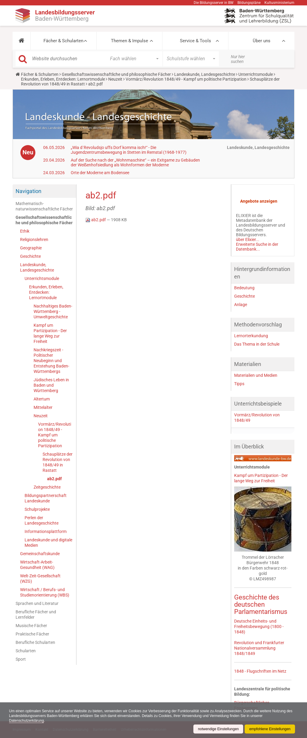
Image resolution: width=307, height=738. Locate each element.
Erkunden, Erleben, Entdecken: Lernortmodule (63, 79)
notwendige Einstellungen (218, 729)
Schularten (26, 650)
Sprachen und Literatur (37, 603)
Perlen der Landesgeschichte (41, 520)
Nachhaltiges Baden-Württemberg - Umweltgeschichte (53, 311)
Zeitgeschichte (47, 487)
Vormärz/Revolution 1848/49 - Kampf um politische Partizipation (186, 79)
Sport (21, 659)
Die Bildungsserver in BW (214, 3)
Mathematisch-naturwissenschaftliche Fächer (44, 206)
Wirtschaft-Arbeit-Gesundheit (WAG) (37, 565)
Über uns (261, 40)
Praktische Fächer (32, 634)
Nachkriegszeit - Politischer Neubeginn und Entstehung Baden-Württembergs (51, 360)
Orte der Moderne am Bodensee (100, 172)
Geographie (31, 248)
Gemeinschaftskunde (40, 553)
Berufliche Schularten (35, 642)
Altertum (42, 399)
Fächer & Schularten (63, 40)
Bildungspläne (249, 3)
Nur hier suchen (238, 59)
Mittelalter (43, 407)
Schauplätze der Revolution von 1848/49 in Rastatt (58, 462)
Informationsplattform (46, 531)
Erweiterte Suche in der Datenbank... (257, 246)
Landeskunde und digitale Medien (48, 542)
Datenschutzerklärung (26, 721)
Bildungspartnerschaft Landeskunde (46, 498)
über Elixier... (247, 239)
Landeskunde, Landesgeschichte (204, 74)
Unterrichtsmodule (255, 74)
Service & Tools (195, 40)
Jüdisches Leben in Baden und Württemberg (51, 385)
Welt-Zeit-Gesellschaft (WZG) (40, 578)
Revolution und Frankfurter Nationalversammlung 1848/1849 (259, 648)
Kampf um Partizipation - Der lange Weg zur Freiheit (50, 333)
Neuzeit (115, 79)
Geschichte (30, 256)
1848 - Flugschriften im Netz (260, 671)
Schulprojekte (37, 509)
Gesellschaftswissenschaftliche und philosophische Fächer (116, 74)
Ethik (24, 231)
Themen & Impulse (129, 40)
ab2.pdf (54, 478)
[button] (21, 40)
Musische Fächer (31, 625)
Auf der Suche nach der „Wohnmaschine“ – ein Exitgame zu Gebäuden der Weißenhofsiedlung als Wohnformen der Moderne (135, 162)
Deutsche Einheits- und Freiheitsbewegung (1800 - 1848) (259, 626)
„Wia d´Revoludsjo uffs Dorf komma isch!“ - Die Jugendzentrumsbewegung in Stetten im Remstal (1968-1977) (128, 150)
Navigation (28, 191)
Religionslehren (34, 239)
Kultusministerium (279, 3)
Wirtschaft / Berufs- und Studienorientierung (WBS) (44, 592)
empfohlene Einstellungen (270, 729)
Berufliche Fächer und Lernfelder (36, 614)
